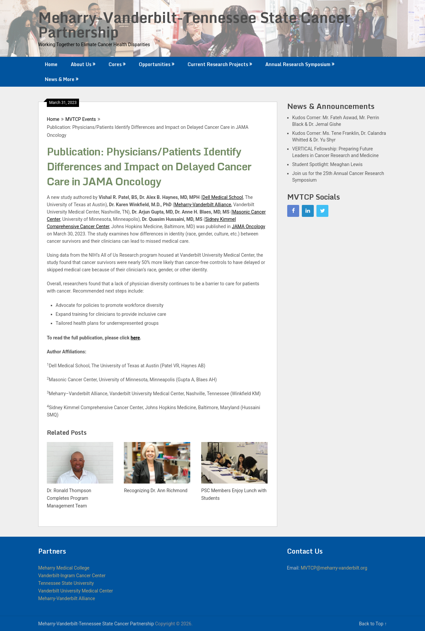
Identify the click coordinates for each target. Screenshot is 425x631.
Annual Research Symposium (297, 64)
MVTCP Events (80, 119)
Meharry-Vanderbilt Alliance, (203, 204)
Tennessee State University (66, 583)
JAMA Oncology (248, 226)
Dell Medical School (222, 197)
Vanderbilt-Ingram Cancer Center (72, 575)
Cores (115, 64)
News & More (59, 79)
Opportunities (154, 64)
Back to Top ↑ (373, 623)
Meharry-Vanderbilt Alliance (66, 598)
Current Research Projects (218, 64)
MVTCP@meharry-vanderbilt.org (334, 568)
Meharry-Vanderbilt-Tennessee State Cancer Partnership (194, 24)
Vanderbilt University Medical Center (75, 590)
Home (51, 64)
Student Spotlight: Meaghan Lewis (327, 164)
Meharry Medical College (63, 568)
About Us (81, 64)
